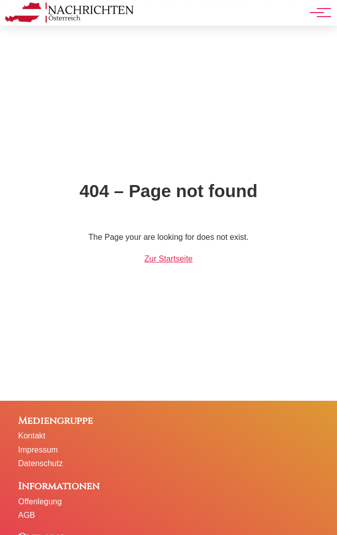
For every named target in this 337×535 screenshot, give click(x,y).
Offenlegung (40, 501)
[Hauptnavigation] (317, 12)
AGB (26, 515)
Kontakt (31, 435)
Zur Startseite (168, 258)
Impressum (38, 449)
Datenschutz (40, 463)
